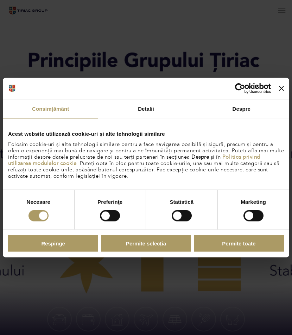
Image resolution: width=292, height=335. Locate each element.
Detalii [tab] (146, 109)
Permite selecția (146, 243)
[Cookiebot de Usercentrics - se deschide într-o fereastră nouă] (240, 88)
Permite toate (238, 243)
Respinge (53, 243)
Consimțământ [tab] (50, 109)
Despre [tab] (241, 109)
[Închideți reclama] (281, 88)
